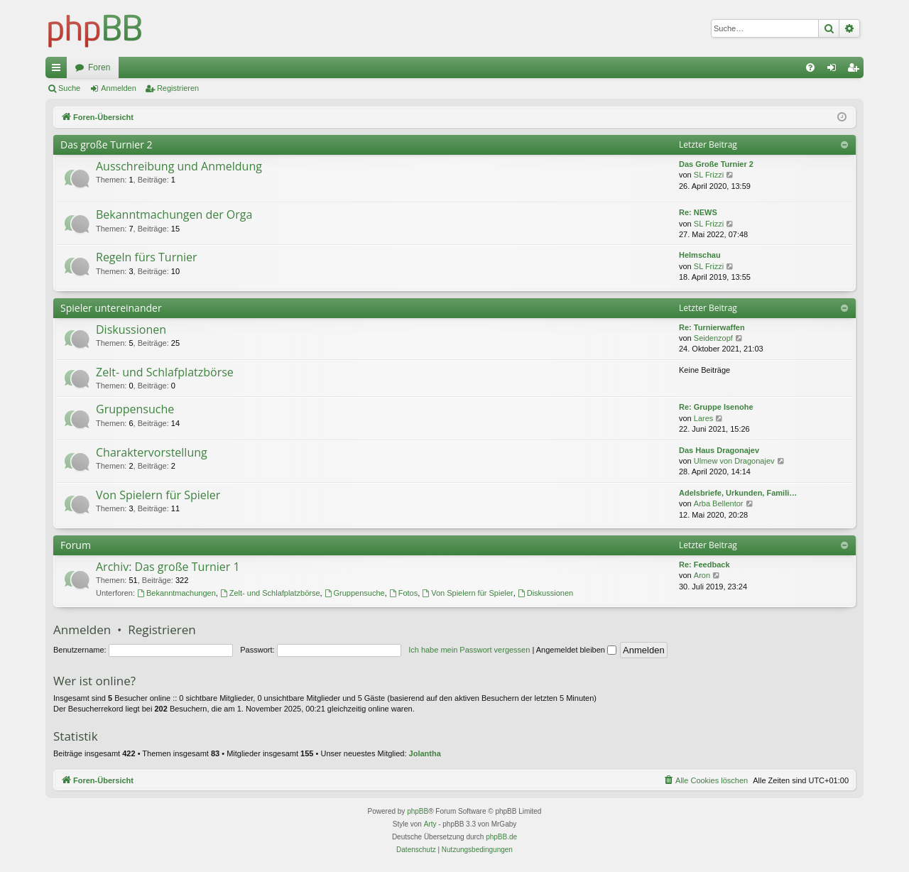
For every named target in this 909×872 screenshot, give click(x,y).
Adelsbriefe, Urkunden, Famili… (738, 493)
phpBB (417, 811)
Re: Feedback (704, 564)
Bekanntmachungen (176, 593)
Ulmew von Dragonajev (734, 461)
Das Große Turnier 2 (716, 164)
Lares (704, 418)
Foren (99, 67)
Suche (69, 88)
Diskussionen (131, 329)
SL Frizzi (709, 174)
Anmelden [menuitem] (834, 70)
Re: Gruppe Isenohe (716, 407)
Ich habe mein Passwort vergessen (469, 649)
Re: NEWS (698, 212)
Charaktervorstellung (151, 452)
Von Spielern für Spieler (158, 495)
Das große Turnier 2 (106, 144)
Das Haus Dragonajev (719, 450)
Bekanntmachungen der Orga (174, 214)
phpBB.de (501, 837)
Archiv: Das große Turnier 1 (168, 566)
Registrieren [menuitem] (856, 70)
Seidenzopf (713, 338)
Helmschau (700, 255)
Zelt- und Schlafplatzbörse (165, 372)
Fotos (403, 593)
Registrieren (178, 88)
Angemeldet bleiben (576, 649)
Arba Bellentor (719, 503)
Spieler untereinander (111, 308)
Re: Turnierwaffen (712, 327)
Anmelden (118, 88)
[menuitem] (810, 67)
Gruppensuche (135, 409)
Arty (430, 824)
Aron (702, 575)
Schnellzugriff (59, 70)
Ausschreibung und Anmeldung (179, 166)
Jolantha (425, 753)
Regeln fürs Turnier (146, 257)
